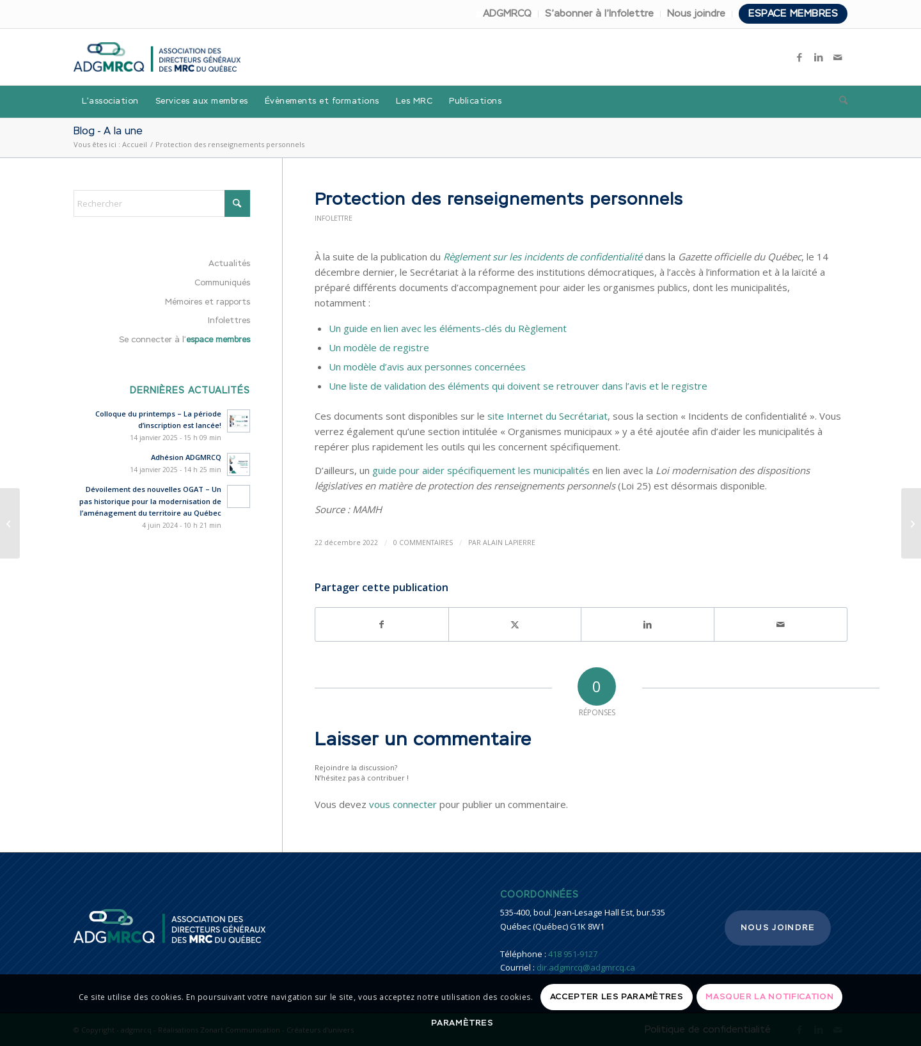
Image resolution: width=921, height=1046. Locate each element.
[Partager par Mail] (780, 624)
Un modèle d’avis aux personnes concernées (427, 366)
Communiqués (222, 283)
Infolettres (229, 321)
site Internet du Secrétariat (547, 415)
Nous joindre (696, 14)
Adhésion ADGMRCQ (186, 457)
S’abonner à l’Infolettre (599, 14)
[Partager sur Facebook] (381, 624)
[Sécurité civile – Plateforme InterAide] (911, 523)
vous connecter (403, 804)
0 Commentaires (423, 542)
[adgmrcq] (157, 57)
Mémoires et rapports (207, 302)
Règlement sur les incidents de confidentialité (542, 256)
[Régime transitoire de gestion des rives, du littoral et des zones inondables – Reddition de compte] (10, 523)
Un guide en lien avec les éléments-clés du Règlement (448, 328)
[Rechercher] (839, 102)
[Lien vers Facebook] (799, 57)
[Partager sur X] (515, 624)
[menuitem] (507, 14)
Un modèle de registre (379, 347)
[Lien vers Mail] (837, 57)
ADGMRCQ (507, 14)
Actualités (229, 264)
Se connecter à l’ (184, 340)
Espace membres (793, 14)
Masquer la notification (769, 997)
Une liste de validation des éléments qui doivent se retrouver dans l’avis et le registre (518, 385)
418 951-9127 (572, 954)
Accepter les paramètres (617, 997)
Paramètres (462, 1023)
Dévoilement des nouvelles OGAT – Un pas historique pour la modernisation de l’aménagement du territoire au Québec (150, 501)
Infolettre (333, 218)
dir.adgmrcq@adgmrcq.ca (586, 967)
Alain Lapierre (509, 542)
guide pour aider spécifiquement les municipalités (481, 470)
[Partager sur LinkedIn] (647, 624)
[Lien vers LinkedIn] (818, 57)
